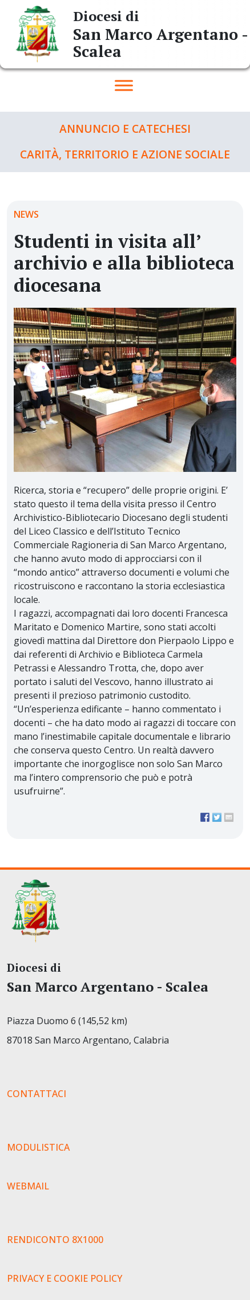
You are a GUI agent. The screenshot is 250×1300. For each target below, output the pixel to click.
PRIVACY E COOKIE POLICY (64, 1278)
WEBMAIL (28, 1186)
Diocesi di (106, 16)
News (26, 214)
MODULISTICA (38, 1147)
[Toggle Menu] (124, 85)
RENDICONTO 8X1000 (55, 1239)
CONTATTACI (36, 1093)
